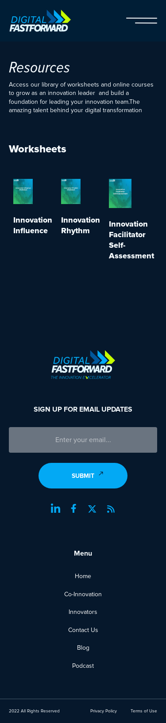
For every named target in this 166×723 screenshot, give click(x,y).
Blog (83, 647)
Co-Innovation (83, 594)
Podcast (83, 666)
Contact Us (83, 630)
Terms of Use (144, 711)
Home (83, 576)
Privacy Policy (103, 711)
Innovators (83, 612)
